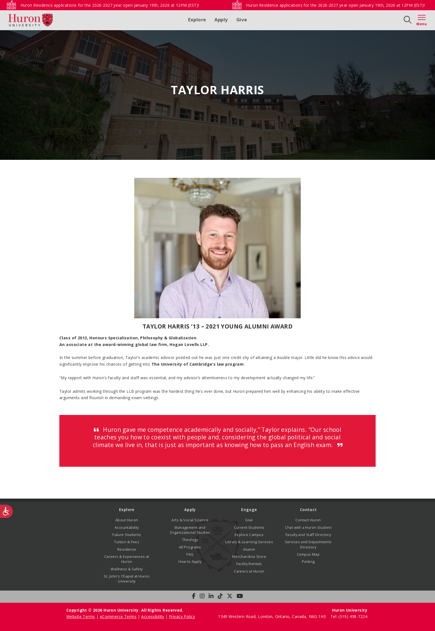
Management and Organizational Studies (190, 530)
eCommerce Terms (118, 616)
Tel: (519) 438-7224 (348, 616)
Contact (308, 509)
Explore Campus (249, 534)
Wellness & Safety (127, 569)
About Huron (126, 520)
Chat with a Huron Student (308, 527)
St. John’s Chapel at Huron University (127, 579)
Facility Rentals (249, 563)
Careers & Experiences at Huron (126, 559)
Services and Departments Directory (308, 544)
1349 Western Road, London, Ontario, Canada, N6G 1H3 (272, 616)
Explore (197, 19)
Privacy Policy (182, 616)
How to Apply (189, 561)
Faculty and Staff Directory (308, 534)
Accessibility (152, 616)
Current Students (249, 527)
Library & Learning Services (249, 542)
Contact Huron (308, 520)
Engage (249, 509)
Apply (221, 19)
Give (241, 19)
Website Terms (80, 616)
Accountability (127, 527)
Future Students (126, 534)
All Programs (190, 547)
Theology (190, 539)
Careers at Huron (249, 571)
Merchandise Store (249, 556)
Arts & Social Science (189, 520)
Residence (126, 549)
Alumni (249, 549)
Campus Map (308, 554)
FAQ (189, 554)
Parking (308, 561)
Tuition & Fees (126, 542)
